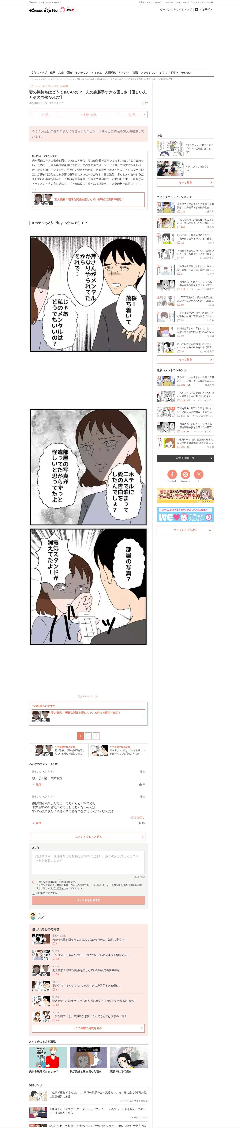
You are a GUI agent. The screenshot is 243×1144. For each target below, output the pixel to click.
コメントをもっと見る (88, 836)
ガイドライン (59, 888)
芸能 (135, 72)
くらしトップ (39, 72)
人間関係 (110, 72)
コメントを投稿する (88, 900)
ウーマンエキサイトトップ (176, 9)
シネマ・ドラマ (169, 72)
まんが (178, 2)
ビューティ (168, 2)
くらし (150, 2)
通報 (142, 771)
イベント (124, 72)
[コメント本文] (88, 862)
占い (185, 2)
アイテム (96, 72)
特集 (159, 135)
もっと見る (185, 182)
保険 (69, 72)
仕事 (52, 72)
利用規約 (41, 893)
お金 (61, 72)
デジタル (186, 72)
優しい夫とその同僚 (58, 86)
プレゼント (194, 2)
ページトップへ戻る (185, 529)
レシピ (158, 2)
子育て (141, 2)
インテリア (81, 72)
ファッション (149, 72)
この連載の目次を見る (88, 1028)
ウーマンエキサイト (55, 103)
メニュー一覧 (207, 2)
